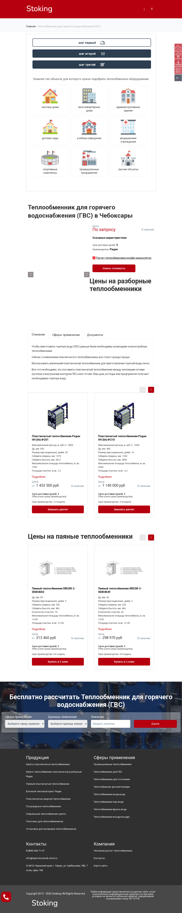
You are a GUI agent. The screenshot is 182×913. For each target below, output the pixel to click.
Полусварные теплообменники (43, 806)
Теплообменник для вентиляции (112, 786)
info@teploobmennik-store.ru (41, 858)
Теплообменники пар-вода (108, 801)
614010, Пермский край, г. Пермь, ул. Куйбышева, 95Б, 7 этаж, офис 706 (57, 868)
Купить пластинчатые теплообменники (48, 764)
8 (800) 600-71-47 (35, 850)
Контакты (99, 858)
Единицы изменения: (62, 717)
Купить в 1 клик (58, 661)
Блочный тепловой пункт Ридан (43, 791)
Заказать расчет (58, 509)
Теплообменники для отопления (112, 779)
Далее (155, 723)
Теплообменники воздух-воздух (112, 816)
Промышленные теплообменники (113, 764)
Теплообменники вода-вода (109, 794)
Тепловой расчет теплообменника (113, 850)
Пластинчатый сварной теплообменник (48, 799)
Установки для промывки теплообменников (51, 829)
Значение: (97, 717)
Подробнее (39, 476)
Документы (95, 335)
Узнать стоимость (114, 268)
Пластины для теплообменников (44, 821)
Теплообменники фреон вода (110, 809)
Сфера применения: (18, 717)
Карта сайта (100, 865)
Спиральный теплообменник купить (46, 814)
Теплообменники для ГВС (108, 771)
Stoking (56, 893)
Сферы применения (66, 335)
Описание (38, 334)
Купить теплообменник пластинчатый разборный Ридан (54, 774)
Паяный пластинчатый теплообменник (47, 783)
